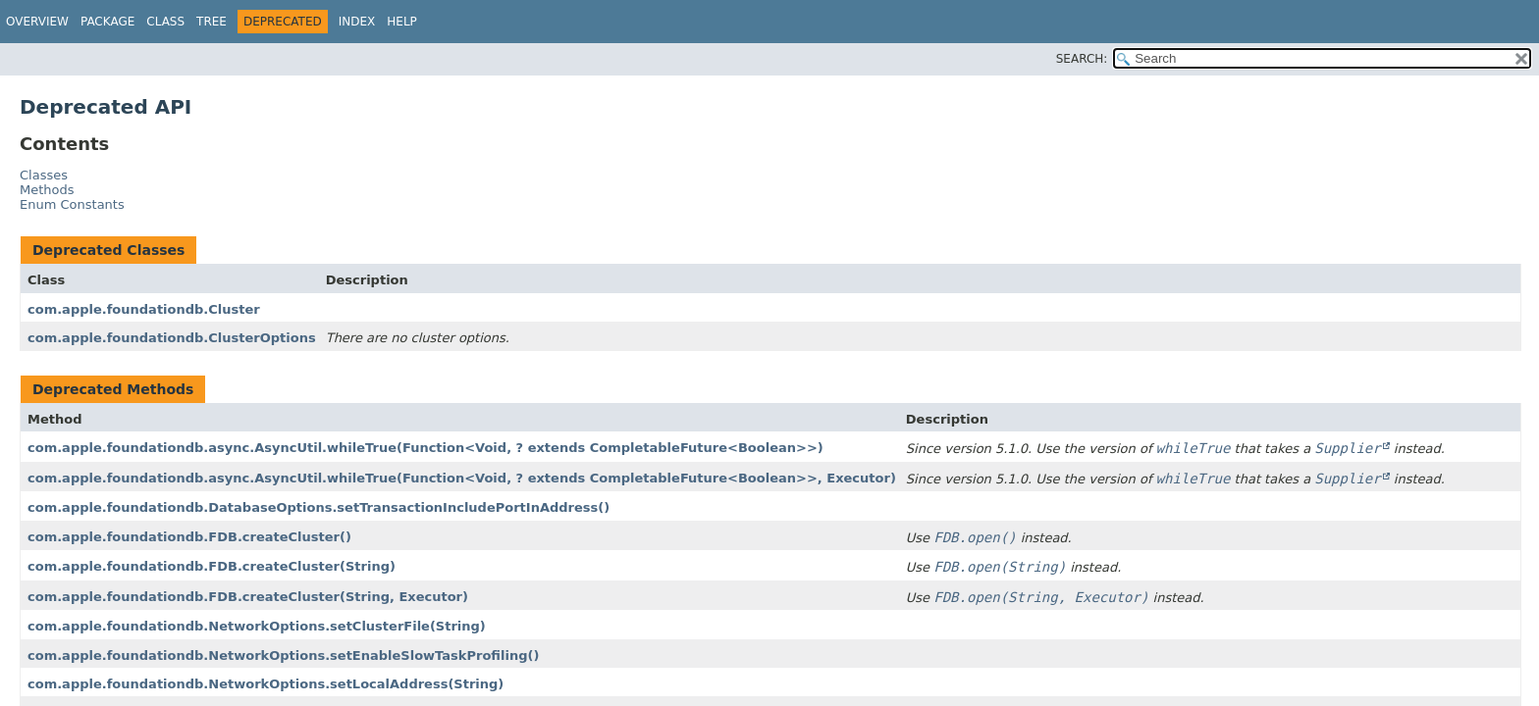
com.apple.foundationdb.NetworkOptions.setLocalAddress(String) (265, 684)
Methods (47, 189)
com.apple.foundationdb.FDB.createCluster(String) (211, 566)
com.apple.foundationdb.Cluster (143, 309)
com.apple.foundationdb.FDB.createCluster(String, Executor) (247, 596)
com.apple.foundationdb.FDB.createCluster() (189, 537)
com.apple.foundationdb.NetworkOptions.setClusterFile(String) (256, 626)
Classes (44, 175)
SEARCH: (1082, 59)
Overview (37, 21)
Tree (211, 21)
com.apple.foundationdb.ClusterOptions (171, 337)
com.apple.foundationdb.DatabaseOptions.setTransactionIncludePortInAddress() (318, 507)
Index (357, 21)
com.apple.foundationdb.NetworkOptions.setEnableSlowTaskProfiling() (283, 655)
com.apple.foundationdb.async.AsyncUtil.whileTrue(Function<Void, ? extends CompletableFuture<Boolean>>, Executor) (461, 478)
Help (402, 21)
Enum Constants (72, 204)
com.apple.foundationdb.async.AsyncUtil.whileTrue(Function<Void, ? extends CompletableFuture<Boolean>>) (425, 447)
